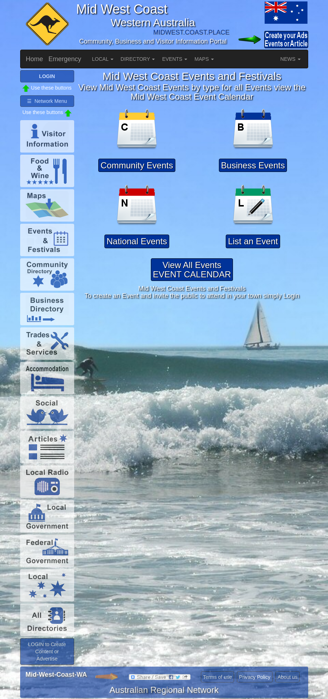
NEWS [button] (290, 59)
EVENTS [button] (174, 59)
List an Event (253, 241)
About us (287, 677)
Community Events (136, 165)
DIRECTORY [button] (138, 59)
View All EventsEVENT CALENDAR (192, 269)
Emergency (65, 59)
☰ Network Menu (47, 101)
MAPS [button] (204, 59)
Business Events (253, 165)
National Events (137, 241)
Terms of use (217, 677)
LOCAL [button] (102, 59)
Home (34, 59)
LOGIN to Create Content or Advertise (47, 651)
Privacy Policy (254, 677)
